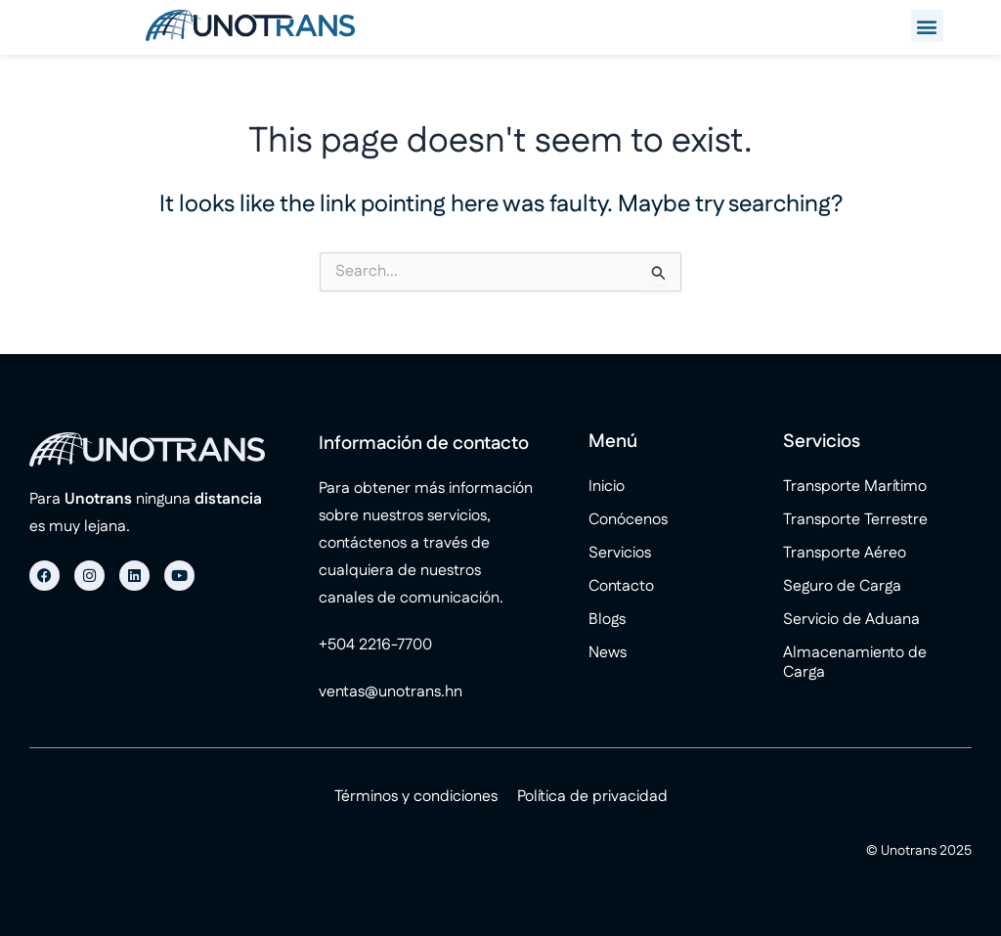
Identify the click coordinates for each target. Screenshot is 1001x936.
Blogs (607, 619)
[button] (927, 26)
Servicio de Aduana (851, 619)
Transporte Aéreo (844, 553)
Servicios (619, 553)
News (607, 653)
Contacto (621, 586)
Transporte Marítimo (855, 486)
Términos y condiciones (416, 796)
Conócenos (628, 520)
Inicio (606, 486)
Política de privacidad (592, 796)
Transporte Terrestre (855, 520)
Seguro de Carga (842, 586)
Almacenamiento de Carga (855, 663)
